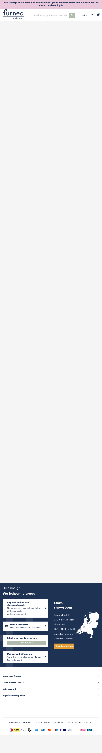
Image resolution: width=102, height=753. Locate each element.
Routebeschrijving (64, 651)
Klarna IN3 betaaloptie (51, 5)
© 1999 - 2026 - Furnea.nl (78, 731)
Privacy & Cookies (42, 731)
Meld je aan (27, 650)
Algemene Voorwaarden (20, 731)
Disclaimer (58, 731)
